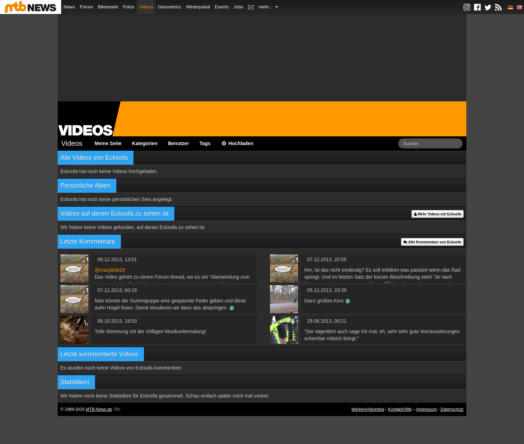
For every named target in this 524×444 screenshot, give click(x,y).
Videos (146, 6)
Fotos (128, 6)
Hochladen (237, 143)
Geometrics (169, 6)
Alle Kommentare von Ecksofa (432, 242)
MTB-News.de (99, 409)
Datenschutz (452, 409)
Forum (86, 6)
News (69, 6)
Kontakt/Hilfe (400, 409)
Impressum (426, 409)
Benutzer (178, 143)
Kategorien (145, 143)
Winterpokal (198, 6)
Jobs (238, 6)
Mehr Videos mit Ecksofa (437, 214)
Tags (205, 143)
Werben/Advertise (367, 409)
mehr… (268, 6)
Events (222, 6)
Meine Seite (108, 143)
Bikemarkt (108, 6)
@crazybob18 (110, 270)
